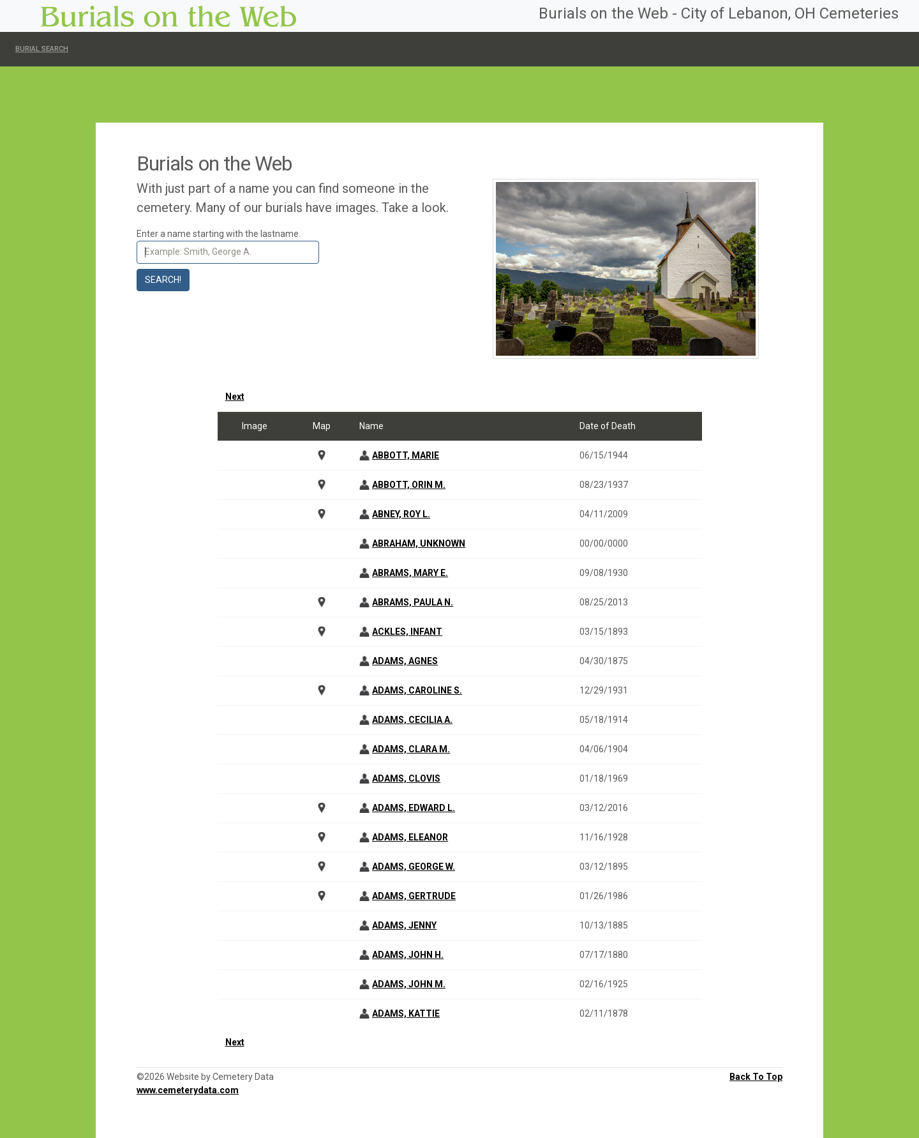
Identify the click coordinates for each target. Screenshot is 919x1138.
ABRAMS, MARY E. (410, 573)
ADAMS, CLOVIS (406, 778)
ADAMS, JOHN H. (408, 955)
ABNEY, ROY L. (401, 514)
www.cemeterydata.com (188, 1090)
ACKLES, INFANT (407, 631)
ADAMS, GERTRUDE (414, 896)
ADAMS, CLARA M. (411, 749)
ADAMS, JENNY (404, 925)
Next (234, 396)
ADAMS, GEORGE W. (413, 866)
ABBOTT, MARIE (405, 455)
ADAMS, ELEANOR (410, 837)
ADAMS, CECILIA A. (412, 720)
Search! (163, 280)
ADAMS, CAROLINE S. (417, 690)
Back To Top (755, 1077)
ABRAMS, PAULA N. (412, 602)
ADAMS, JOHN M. (408, 984)
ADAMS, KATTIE (406, 1013)
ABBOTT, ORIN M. (408, 485)
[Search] (228, 252)
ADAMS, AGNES (405, 661)
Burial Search (41, 49)
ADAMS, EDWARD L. (413, 808)
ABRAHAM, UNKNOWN (418, 543)
